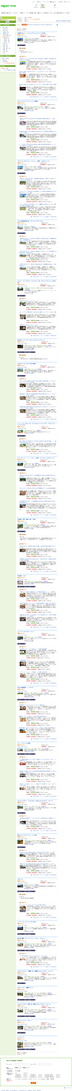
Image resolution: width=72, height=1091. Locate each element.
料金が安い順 (31, 24)
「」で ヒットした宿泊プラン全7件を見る (44, 156)
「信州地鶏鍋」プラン (24, 660)
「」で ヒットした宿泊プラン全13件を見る (43, 96)
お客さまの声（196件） (22, 838)
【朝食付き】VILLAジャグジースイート (28, 325)
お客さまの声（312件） (22, 343)
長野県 (5, 41)
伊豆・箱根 (5, 35)
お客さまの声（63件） (22, 367)
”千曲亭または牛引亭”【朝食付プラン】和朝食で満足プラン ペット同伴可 (37, 592)
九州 (4, 51)
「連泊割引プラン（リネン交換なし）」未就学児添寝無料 (33, 649)
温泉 (4, 61)
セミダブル (24, 1079)
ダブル (30, 1079)
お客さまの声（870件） (22, 925)
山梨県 (5, 40)
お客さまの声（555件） (22, 804)
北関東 (4, 32)
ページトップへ (68, 1087)
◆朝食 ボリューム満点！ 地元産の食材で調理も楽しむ (33, 716)
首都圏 (4, 33)
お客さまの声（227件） (22, 36)
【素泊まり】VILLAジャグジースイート (28, 301)
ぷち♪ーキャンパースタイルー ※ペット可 (32, 955)
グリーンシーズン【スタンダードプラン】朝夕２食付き (32, 904)
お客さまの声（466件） (22, 1007)
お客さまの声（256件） (22, 883)
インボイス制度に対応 (8, 70)
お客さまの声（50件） (22, 461)
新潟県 (5, 38)
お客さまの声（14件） (22, 1040)
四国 (4, 49)
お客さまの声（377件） (22, 1024)
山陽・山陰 (5, 48)
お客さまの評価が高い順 (46, 24)
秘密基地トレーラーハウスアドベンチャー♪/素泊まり (32, 705)
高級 (4, 60)
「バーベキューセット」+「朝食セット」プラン (34, 672)
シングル (18, 1079)
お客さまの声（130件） (22, 579)
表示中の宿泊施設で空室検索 (64, 20)
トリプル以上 (42, 1079)
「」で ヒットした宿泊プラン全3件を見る (44, 276)
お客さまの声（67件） (22, 635)
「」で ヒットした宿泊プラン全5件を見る (44, 216)
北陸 (4, 43)
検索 (33, 1083)
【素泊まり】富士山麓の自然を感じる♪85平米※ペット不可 (36, 864)
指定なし (26, 19)
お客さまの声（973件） (22, 746)
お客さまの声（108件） (22, 523)
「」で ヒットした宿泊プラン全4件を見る (44, 514)
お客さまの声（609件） (22, 991)
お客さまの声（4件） (22, 104)
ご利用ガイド (39, 1)
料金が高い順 (37, 24)
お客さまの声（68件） (22, 691)
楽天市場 (60, 1)
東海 (4, 45)
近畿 (4, 46)
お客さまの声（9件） (22, 428)
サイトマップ (46, 1)
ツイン (35, 1079)
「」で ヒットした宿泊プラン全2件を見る (44, 571)
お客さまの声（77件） (22, 224)
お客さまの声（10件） (22, 164)
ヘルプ (33, 1)
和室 (48, 1079)
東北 (4, 30)
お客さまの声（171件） (22, 286)
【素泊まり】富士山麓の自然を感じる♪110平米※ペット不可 (37, 852)
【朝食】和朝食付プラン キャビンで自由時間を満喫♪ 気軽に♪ (37, 603)
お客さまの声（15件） (22, 942)
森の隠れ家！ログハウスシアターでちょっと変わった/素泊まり (37, 727)
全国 (25, 17)
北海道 (4, 29)
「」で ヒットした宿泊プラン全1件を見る (44, 453)
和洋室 (52, 1079)
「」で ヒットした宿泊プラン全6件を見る (44, 335)
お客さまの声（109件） (22, 974)
